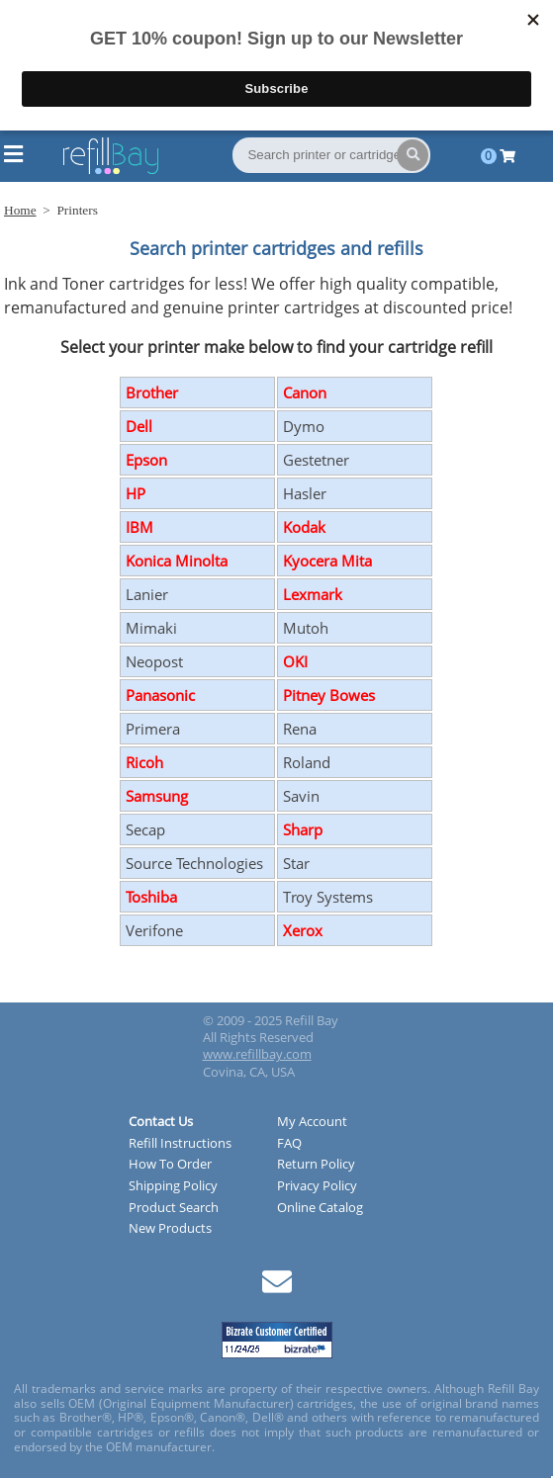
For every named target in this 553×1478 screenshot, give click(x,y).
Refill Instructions (180, 1144)
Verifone (154, 930)
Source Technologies (194, 863)
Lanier (147, 594)
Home (20, 210)
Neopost (154, 661)
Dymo (303, 426)
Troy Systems (328, 897)
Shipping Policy (173, 1186)
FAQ (289, 1144)
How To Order (170, 1165)
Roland (306, 762)
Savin (301, 796)
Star (296, 863)
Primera (153, 729)
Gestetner (316, 460)
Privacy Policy (317, 1186)
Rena (300, 729)
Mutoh (305, 628)
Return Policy (316, 1165)
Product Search (174, 1208)
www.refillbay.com (257, 1054)
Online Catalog (320, 1208)
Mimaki (151, 628)
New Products (170, 1229)
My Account (312, 1122)
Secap (145, 829)
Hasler (304, 493)
